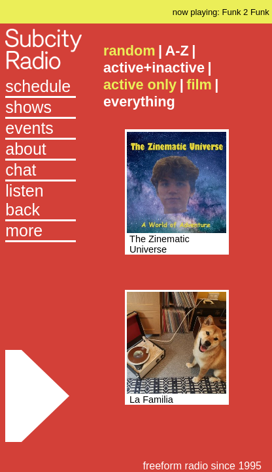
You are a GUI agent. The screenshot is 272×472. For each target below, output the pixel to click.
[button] (40, 231)
